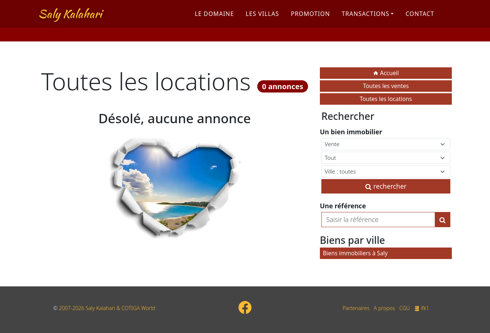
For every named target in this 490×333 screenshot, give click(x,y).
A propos (384, 308)
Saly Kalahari (70, 19)
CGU (404, 308)
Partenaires (355, 308)
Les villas (262, 20)
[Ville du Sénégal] (385, 171)
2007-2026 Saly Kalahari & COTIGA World (107, 308)
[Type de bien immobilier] (385, 158)
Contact (419, 20)
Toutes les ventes (386, 86)
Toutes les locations (386, 99)
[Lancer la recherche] (442, 219)
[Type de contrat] (385, 144)
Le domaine (214, 20)
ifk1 (421, 308)
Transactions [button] (366, 20)
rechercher (386, 186)
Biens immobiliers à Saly (355, 253)
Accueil (386, 73)
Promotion (310, 20)
